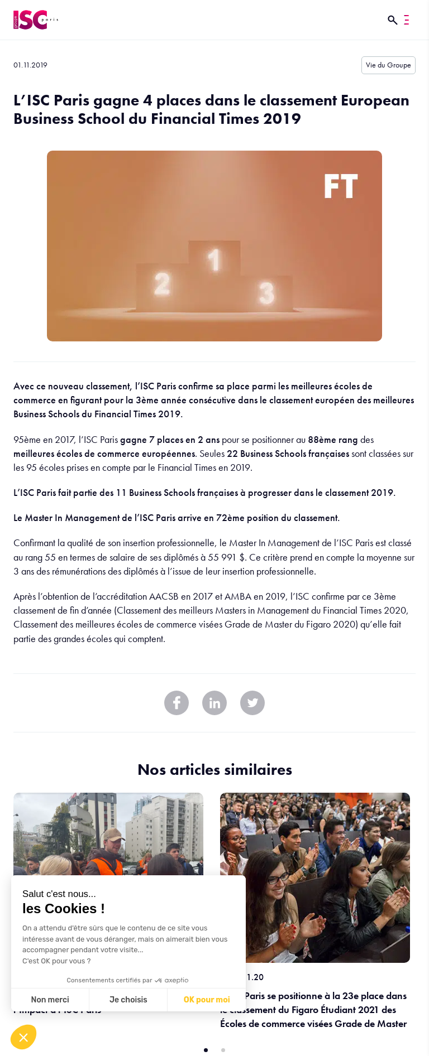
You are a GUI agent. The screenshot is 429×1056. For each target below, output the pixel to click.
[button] (23, 1037)
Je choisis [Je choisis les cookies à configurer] (128, 1000)
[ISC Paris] (35, 20)
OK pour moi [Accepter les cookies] (207, 1000)
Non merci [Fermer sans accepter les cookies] (50, 1000)
